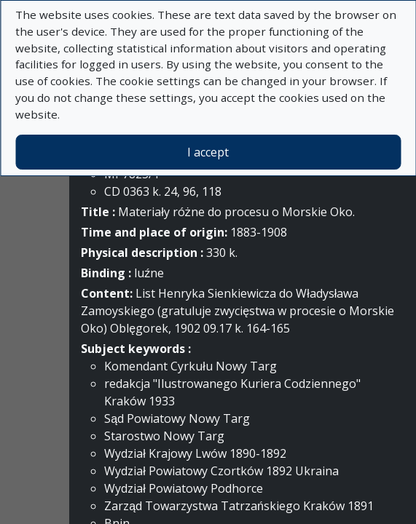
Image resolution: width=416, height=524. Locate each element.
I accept (208, 152)
